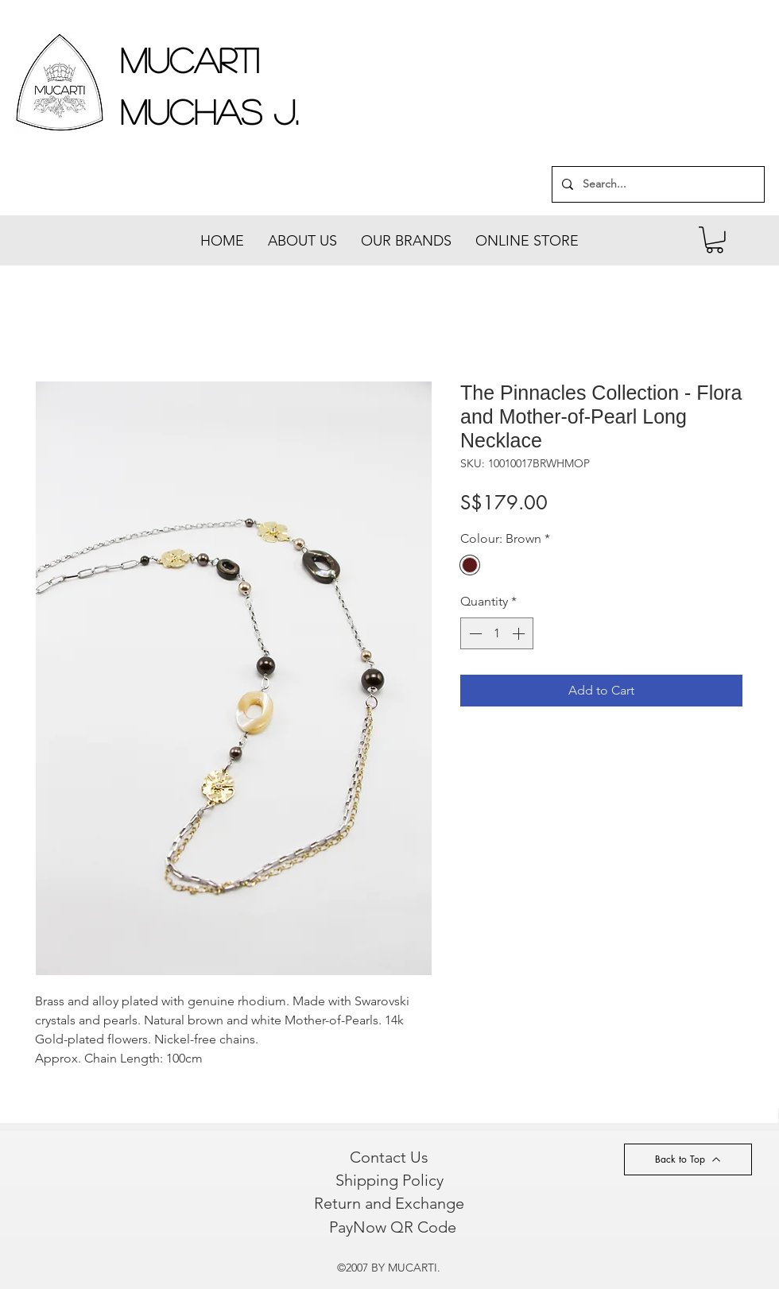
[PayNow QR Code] (392, 1227)
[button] (715, 240)
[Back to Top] (688, 1159)
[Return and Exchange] (388, 1203)
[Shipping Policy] (389, 1180)
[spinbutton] (497, 633)
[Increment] (520, 633)
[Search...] (657, 184)
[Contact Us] (389, 1157)
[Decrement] (474, 633)
